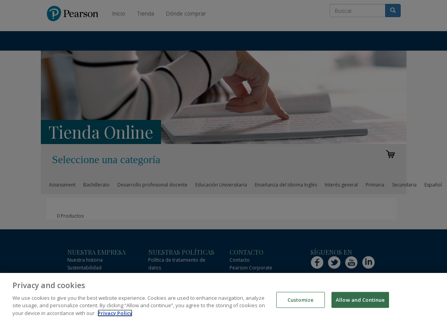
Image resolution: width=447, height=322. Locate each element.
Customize (300, 304)
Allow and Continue (360, 304)
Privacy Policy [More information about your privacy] (115, 317)
